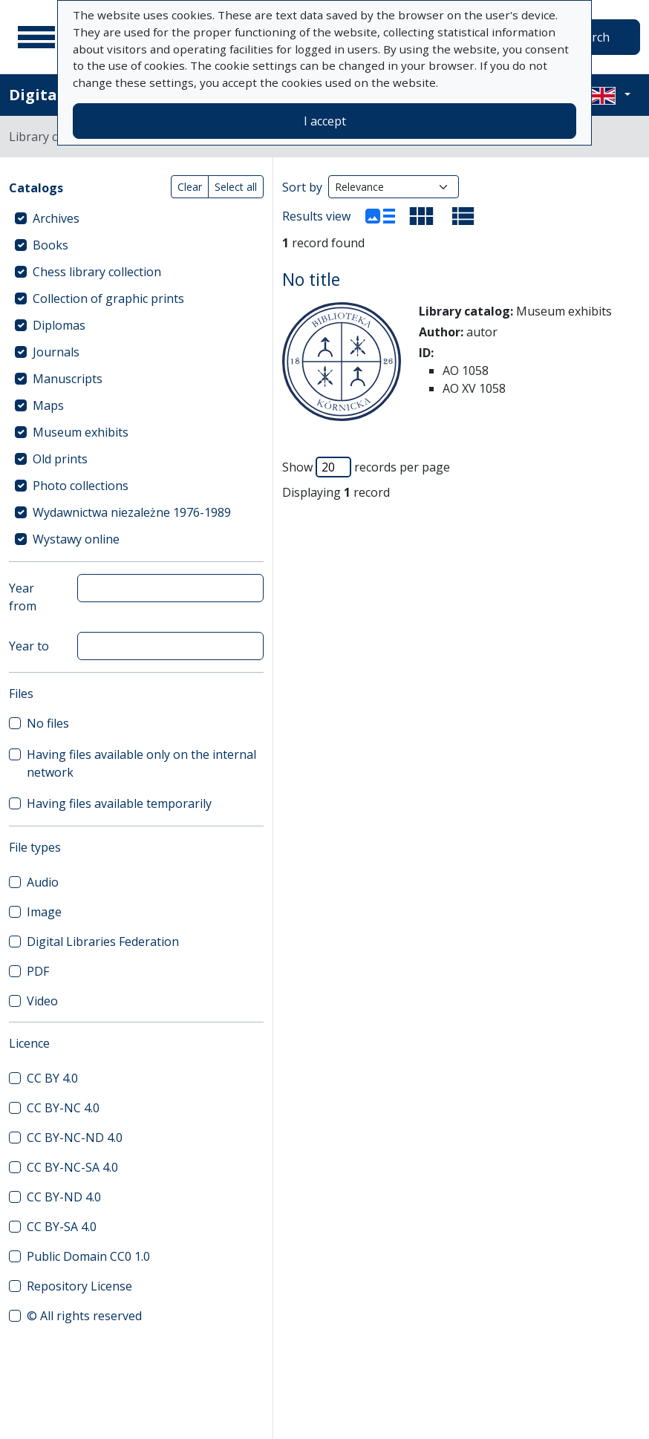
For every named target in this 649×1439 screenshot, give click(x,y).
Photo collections (80, 485)
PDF (38, 971)
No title (311, 279)
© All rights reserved (84, 1316)
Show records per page (366, 467)
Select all (236, 187)
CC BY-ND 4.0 (64, 1197)
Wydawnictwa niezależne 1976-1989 (132, 512)
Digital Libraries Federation (103, 941)
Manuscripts (67, 379)
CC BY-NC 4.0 (63, 1108)
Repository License (79, 1286)
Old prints (60, 459)
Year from (22, 597)
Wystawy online (76, 539)
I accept (325, 121)
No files (48, 723)
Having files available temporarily (119, 803)
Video (42, 1001)
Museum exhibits (80, 432)
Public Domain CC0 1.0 (88, 1256)
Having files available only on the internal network (141, 763)
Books (50, 245)
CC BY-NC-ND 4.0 (75, 1137)
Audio (43, 882)
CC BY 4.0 (52, 1078)
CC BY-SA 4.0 (62, 1226)
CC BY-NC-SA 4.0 (72, 1167)
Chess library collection (97, 272)
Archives (56, 218)
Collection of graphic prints (108, 298)
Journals (56, 352)
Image (44, 912)
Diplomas (59, 325)
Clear (189, 187)
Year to (29, 646)
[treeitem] (136, 218)
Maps (48, 405)
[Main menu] (36, 37)
